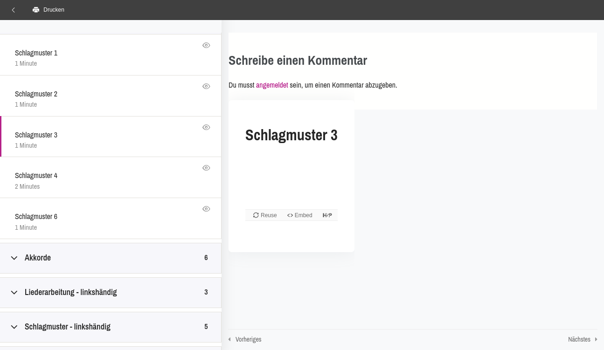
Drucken (48, 10)
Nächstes (579, 339)
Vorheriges (249, 339)
